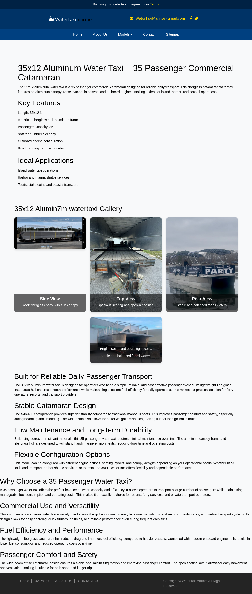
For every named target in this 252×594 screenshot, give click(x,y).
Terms (154, 4)
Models (125, 34)
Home (77, 34)
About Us (100, 34)
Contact (149, 34)
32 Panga (42, 581)
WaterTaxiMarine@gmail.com (160, 18)
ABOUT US (63, 581)
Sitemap (172, 34)
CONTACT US (88, 581)
